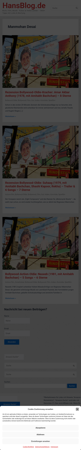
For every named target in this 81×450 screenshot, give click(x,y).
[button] (77, 413)
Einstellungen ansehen (40, 446)
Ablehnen (40, 439)
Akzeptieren (40, 432)
